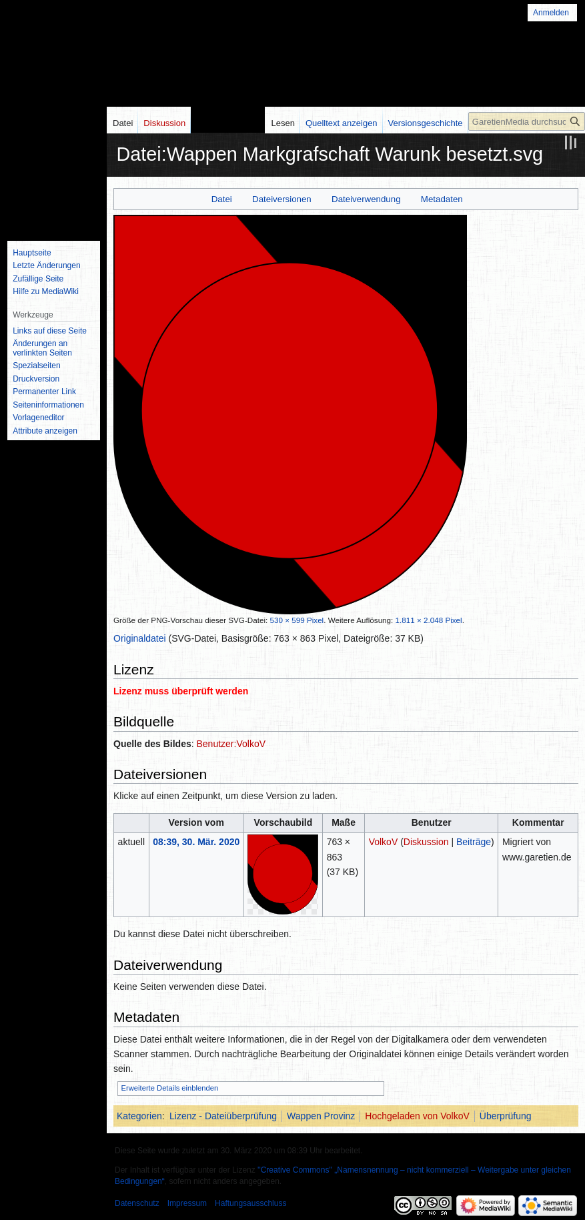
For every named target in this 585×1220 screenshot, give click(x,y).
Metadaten (442, 199)
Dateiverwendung (366, 199)
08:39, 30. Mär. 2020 (196, 841)
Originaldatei (139, 638)
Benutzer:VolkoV (231, 743)
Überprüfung (506, 1116)
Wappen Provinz (321, 1116)
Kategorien (139, 1116)
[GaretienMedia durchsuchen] (526, 121)
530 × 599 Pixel (297, 620)
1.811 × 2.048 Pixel (429, 620)
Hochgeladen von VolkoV (417, 1116)
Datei (221, 199)
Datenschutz (137, 1203)
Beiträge (473, 841)
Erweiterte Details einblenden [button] (170, 1088)
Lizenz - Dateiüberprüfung (223, 1116)
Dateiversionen (282, 199)
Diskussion (426, 841)
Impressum (187, 1203)
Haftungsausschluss (250, 1203)
